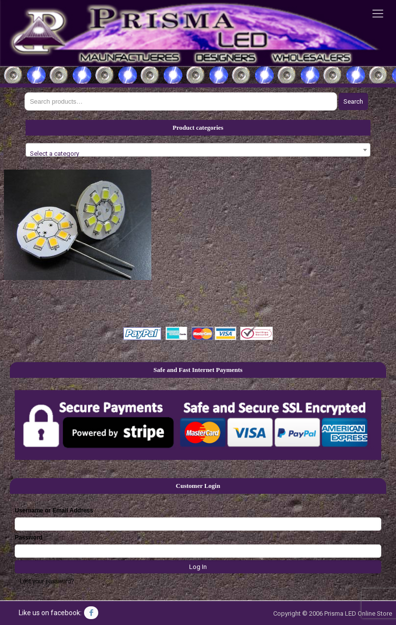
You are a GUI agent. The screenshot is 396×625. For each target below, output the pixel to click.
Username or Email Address (54, 510)
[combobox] (198, 150)
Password (29, 537)
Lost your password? (47, 581)
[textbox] (197, 153)
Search (353, 101)
